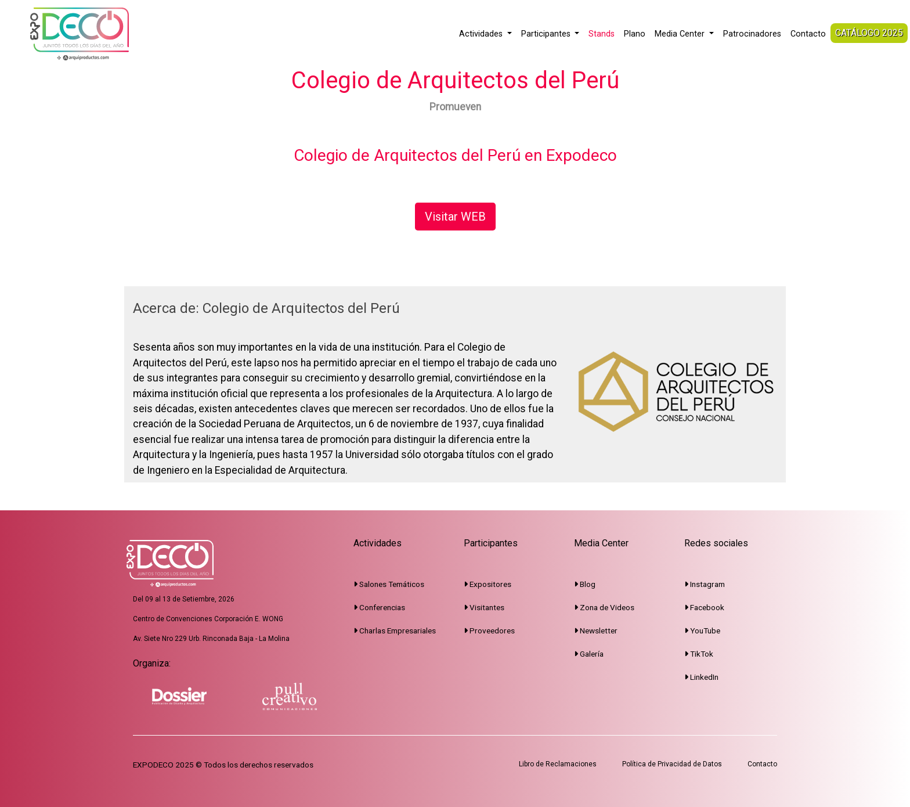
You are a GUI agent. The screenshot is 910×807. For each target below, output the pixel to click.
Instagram (704, 584)
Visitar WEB (455, 217)
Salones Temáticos (388, 584)
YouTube (702, 630)
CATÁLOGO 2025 (869, 32)
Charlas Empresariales (394, 630)
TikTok (698, 653)
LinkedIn (701, 677)
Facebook (704, 607)
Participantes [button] (547, 34)
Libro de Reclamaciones (558, 764)
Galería (589, 653)
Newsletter (596, 630)
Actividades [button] (482, 34)
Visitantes (484, 607)
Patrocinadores (752, 34)
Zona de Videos (604, 607)
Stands (601, 34)
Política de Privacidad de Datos (672, 764)
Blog (584, 584)
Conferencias (379, 607)
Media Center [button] (681, 34)
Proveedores (489, 630)
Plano (634, 34)
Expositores (487, 584)
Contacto (808, 34)
